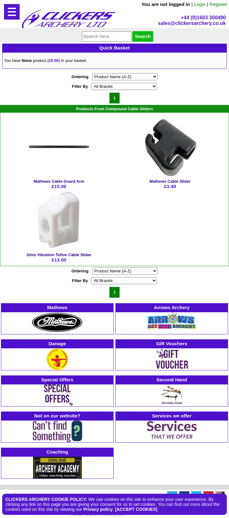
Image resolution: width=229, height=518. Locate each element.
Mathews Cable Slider (170, 181)
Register (218, 4)
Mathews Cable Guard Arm (59, 181)
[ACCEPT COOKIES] (136, 509)
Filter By (80, 86)
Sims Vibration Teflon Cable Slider (59, 254)
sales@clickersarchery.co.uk (192, 23)
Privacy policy (98, 509)
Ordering (79, 76)
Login (200, 4)
